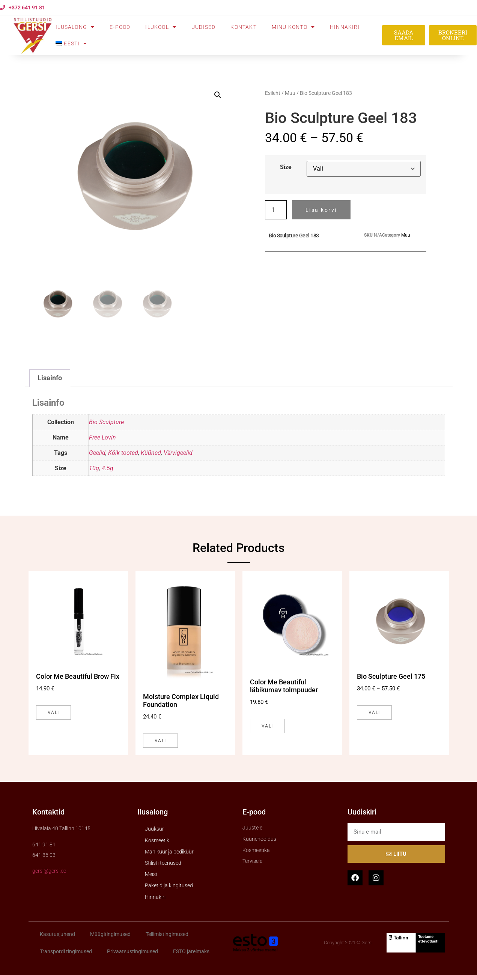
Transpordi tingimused (66, 951)
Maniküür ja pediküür (169, 852)
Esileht (272, 93)
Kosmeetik (157, 840)
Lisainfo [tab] (50, 378)
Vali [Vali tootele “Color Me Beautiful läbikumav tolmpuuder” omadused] (267, 726)
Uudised (203, 27)
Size (286, 167)
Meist (151, 874)
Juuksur (154, 829)
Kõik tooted (123, 452)
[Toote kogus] (276, 209)
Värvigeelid (178, 452)
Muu (290, 93)
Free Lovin (102, 437)
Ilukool (160, 27)
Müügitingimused (110, 934)
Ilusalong (75, 27)
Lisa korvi (321, 210)
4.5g (107, 468)
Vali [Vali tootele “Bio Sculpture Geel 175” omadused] (374, 712)
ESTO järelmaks (191, 951)
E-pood (120, 27)
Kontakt (243, 27)
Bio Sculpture (106, 422)
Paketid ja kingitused (169, 885)
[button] (217, 95)
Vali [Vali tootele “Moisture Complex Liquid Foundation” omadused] (160, 740)
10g (94, 468)
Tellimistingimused (167, 934)
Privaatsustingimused (132, 951)
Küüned (151, 452)
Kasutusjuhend (57, 934)
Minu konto (293, 27)
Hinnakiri (345, 27)
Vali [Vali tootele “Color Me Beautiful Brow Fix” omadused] (53, 712)
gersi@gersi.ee (49, 871)
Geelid (97, 452)
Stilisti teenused (163, 863)
